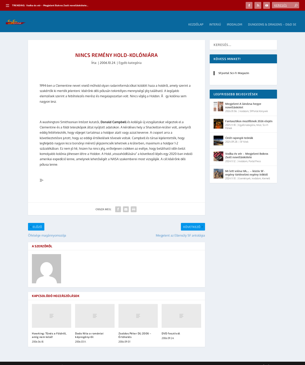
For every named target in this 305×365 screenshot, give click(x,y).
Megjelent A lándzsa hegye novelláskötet (243, 99)
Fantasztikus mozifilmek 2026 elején (249, 115)
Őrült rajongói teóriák (239, 132)
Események (244, 172)
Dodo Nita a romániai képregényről (89, 329)
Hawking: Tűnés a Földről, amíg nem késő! (49, 329)
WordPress (83, 360)
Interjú (215, 18)
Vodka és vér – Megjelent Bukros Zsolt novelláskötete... (57, 5)
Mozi (258, 119)
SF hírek (244, 135)
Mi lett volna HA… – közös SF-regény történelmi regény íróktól (246, 166)
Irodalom (234, 18)
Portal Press (255, 155)
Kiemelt (266, 172)
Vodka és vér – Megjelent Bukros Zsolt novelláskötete (246, 149)
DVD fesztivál (171, 327)
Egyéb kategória (130, 57)
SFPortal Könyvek (259, 105)
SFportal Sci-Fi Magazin (233, 67)
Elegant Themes (49, 360)
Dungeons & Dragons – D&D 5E (272, 18)
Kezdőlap (195, 18)
